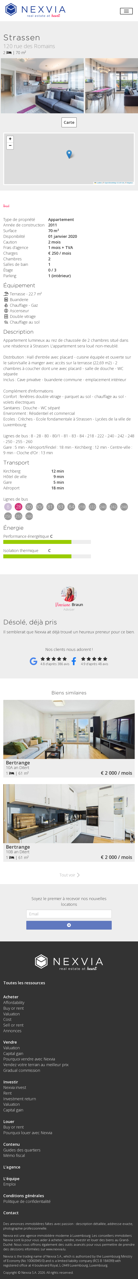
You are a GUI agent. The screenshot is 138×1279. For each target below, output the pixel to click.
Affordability (13, 1002)
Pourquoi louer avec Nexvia (27, 1132)
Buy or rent (13, 1008)
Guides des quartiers (22, 1150)
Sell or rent (13, 1025)
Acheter (10, 996)
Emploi (9, 1184)
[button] (69, 154)
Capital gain (13, 1053)
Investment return (19, 1098)
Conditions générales (23, 1195)
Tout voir (69, 875)
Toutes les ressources (24, 982)
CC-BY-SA (120, 183)
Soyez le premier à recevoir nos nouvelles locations (69, 901)
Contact (11, 1212)
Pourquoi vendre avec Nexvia (29, 1059)
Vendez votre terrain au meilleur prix (36, 1064)
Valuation (11, 1013)
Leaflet (97, 183)
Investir (10, 1082)
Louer (8, 1121)
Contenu (11, 1144)
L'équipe (11, 1178)
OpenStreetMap (110, 183)
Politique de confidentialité (27, 1201)
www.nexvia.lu (55, 1249)
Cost (7, 1019)
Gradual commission (21, 1070)
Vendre (10, 1042)
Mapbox (130, 183)
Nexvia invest (14, 1087)
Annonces (12, 1030)
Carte (69, 122)
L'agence (11, 1167)
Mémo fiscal (14, 1155)
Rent (7, 1093)
